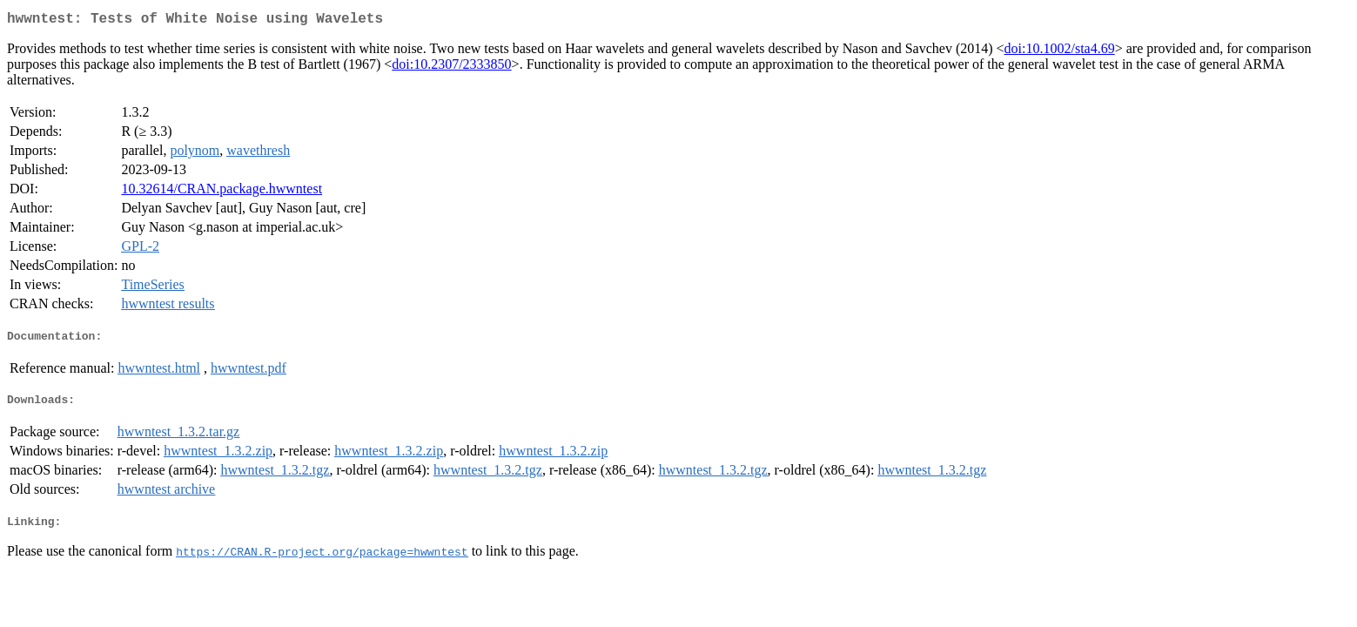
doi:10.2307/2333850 (451, 67)
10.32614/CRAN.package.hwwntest (221, 192)
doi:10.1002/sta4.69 (1059, 51)
